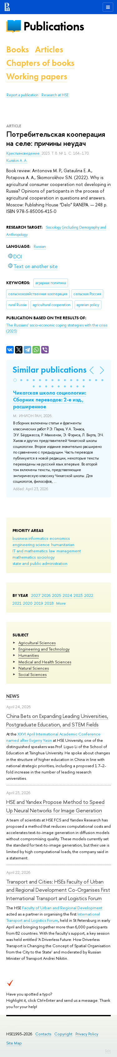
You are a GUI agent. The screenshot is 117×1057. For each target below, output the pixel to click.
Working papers (36, 76)
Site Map (14, 1043)
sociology (46, 557)
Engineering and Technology (44, 649)
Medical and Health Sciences (44, 662)
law (52, 551)
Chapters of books (40, 62)
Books (17, 49)
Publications (53, 26)
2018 (49, 603)
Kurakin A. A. (16, 160)
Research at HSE (55, 95)
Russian (40, 246)
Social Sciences (32, 674)
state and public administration (39, 563)
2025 (56, 595)
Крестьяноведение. (23, 153)
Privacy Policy (87, 1034)
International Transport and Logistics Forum (53, 917)
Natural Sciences (33, 668)
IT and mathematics (29, 551)
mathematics (24, 557)
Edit (108, 1051)
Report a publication (22, 95)
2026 (46, 595)
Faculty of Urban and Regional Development (62, 908)
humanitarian (62, 544)
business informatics (30, 538)
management (68, 551)
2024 (67, 595)
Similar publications (49, 369)
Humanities (28, 655)
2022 (88, 595)
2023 (78, 595)
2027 (35, 595)
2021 (17, 603)
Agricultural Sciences (37, 642)
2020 (27, 603)
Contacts (43, 1034)
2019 (38, 603)
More (61, 603)
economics (60, 538)
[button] (15, 380)
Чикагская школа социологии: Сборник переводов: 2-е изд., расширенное (49, 399)
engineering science (31, 544)
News (12, 696)
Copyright (63, 1034)
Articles (49, 49)
